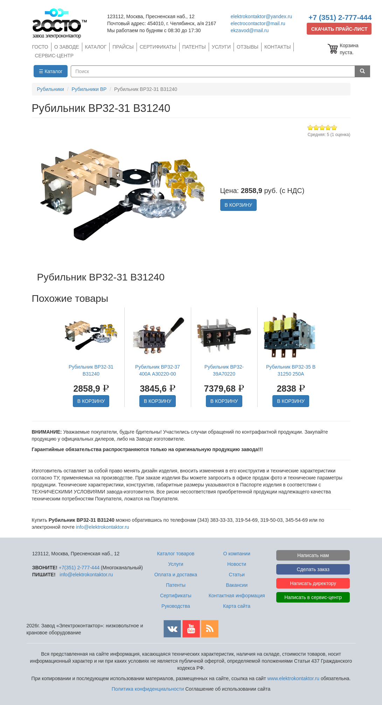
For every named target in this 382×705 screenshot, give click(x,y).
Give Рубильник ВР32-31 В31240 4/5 (328, 127)
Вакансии (237, 585)
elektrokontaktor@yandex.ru (261, 16)
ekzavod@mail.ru (250, 30)
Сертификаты (175, 595)
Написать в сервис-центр (313, 597)
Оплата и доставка (175, 574)
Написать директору (313, 583)
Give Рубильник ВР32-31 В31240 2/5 (316, 127)
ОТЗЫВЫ (247, 47)
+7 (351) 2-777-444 (339, 17)
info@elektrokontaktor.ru (102, 527)
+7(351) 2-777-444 (79, 567)
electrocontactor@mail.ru (258, 23)
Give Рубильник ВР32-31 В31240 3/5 (322, 127)
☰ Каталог (51, 71)
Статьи (236, 574)
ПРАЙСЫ (122, 47)
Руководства (175, 606)
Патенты (176, 585)
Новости (236, 564)
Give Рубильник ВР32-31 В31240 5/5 (334, 127)
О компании (236, 553)
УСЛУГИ (221, 47)
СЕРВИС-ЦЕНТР (54, 55)
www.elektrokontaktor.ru (293, 678)
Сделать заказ (313, 569)
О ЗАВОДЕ (66, 47)
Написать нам (313, 555)
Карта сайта (236, 606)
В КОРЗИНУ (238, 205)
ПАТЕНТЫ (194, 47)
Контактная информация (237, 595)
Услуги (175, 564)
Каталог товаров (175, 553)
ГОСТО (40, 47)
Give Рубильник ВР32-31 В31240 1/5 (310, 127)
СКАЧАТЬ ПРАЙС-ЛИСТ (339, 29)
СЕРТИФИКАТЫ (158, 47)
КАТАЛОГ (96, 47)
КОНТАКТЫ (277, 47)
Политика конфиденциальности (148, 689)
